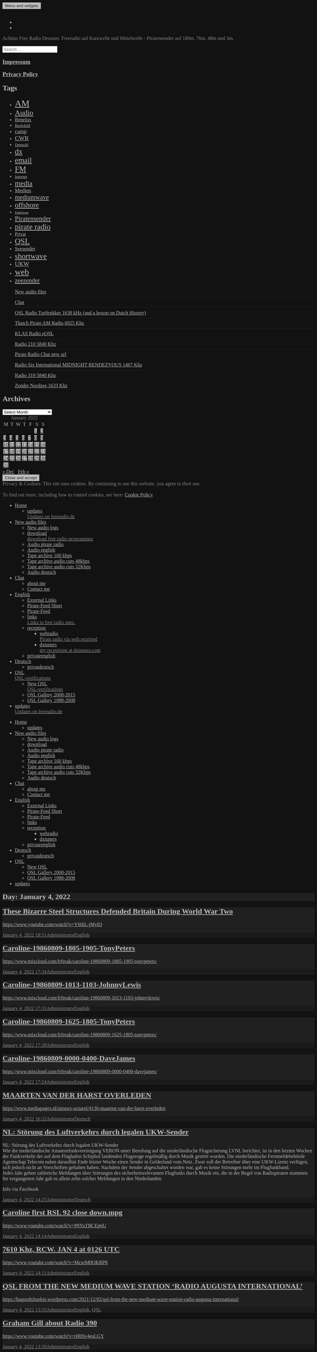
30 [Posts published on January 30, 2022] (43, 458)
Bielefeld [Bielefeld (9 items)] (22, 125)
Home (21, 505)
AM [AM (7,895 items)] (22, 103)
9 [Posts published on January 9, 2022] (42, 437)
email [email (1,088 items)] (23, 160)
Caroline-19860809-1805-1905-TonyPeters (68, 948)
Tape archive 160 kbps (49, 555)
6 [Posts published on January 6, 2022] (23, 437)
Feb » (23, 471)
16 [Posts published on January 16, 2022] (43, 444)
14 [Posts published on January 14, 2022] (30, 444)
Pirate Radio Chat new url (40, 354)
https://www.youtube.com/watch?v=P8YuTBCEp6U (54, 1225)
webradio (177, 636)
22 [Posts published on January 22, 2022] (36, 451)
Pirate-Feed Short (44, 605)
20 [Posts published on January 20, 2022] (24, 451)
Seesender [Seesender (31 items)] (25, 249)
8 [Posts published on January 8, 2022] (35, 437)
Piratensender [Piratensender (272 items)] (33, 218)
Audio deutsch (41, 572)
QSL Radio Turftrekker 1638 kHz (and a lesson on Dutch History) (80, 312)
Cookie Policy (139, 494)
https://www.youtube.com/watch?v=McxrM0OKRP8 (55, 1262)
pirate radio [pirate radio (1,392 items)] (32, 227)
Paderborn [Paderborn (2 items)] (21, 212)
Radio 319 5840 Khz (35, 375)
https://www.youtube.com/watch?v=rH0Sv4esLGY (53, 1336)
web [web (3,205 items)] (22, 272)
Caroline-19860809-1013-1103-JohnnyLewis (71, 985)
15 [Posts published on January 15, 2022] (36, 444)
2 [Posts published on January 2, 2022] (42, 431)
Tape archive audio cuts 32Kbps (59, 566)
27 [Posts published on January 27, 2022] (24, 458)
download (171, 536)
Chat (19, 302)
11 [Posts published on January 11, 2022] (12, 444)
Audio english (41, 549)
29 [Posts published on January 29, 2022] (36, 458)
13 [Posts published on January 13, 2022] (24, 444)
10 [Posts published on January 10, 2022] (5, 444)
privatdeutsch (40, 667)
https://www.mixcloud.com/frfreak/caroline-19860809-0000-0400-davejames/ (79, 1071)
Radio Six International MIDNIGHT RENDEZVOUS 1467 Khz (78, 364)
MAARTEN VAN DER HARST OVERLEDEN (76, 1095)
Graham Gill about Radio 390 (49, 1323)
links (171, 619)
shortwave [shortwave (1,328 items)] (31, 256)
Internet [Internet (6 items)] (21, 177)
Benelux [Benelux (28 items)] (23, 119)
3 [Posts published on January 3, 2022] (4, 437)
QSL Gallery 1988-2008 (51, 700)
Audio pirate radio (45, 544)
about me (36, 583)
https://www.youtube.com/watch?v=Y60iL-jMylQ (52, 924)
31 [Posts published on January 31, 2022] (5, 465)
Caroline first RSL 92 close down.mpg (62, 1212)
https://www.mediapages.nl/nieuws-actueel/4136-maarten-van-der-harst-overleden (83, 1108)
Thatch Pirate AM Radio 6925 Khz (49, 323)
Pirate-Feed (38, 611)
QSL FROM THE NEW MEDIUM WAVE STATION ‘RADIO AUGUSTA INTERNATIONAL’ (152, 1286)
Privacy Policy (20, 74)
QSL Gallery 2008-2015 (51, 694)
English (22, 594)
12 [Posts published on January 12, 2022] (18, 444)
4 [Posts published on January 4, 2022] (11, 437)
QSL (165, 675)
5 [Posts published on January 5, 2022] (17, 437)
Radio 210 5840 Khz (35, 344)
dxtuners (177, 647)
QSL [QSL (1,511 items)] (22, 241)
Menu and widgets (21, 5)
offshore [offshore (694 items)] (27, 205)
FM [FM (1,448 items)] (20, 169)
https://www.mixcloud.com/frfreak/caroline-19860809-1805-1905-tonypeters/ (79, 961)
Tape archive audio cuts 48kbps (58, 561)
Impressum (16, 61)
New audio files (30, 291)
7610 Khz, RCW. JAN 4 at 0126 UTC (60, 1249)
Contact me (38, 589)
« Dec (8, 471)
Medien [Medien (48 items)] (23, 190)
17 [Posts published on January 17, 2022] (5, 451)
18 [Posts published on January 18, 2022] (12, 451)
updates (171, 513)
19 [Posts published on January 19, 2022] (18, 451)
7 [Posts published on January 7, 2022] (29, 437)
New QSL (171, 686)
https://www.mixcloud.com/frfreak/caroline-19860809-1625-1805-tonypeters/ (79, 1034)
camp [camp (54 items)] (21, 131)
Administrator (60, 935)
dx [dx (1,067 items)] (19, 151)
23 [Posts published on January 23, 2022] (43, 451)
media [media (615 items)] (24, 183)
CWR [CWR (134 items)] (22, 138)
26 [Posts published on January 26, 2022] (18, 458)
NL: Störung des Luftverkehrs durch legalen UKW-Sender (95, 1132)
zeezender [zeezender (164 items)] (27, 280)
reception (36, 627)
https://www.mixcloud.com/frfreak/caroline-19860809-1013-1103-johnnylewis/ (81, 997)
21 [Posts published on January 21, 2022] (30, 451)
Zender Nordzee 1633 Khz (41, 385)
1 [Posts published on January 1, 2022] (35, 431)
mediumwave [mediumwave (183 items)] (32, 197)
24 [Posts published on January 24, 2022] (5, 458)
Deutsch (23, 661)
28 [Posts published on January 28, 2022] (30, 458)
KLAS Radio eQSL (34, 333)
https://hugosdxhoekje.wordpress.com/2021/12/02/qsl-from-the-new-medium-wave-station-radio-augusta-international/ (120, 1299)
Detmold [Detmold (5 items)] (21, 145)
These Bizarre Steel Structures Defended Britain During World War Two (117, 911)
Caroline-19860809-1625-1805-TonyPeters (68, 1021)
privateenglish (41, 655)
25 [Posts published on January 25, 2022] (12, 458)
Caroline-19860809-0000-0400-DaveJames (68, 1058)
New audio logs (42, 527)
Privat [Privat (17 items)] (20, 234)
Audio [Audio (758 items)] (24, 113)
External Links (42, 600)
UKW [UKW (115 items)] (22, 264)
